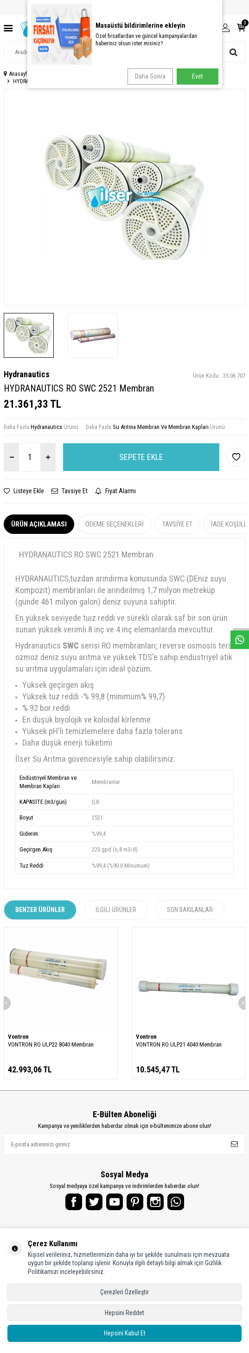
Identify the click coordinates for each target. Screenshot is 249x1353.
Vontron (18, 1036)
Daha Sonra (150, 76)
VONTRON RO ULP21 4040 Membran (179, 1044)
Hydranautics (27, 374)
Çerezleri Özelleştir (124, 1292)
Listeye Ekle (24, 491)
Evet (197, 76)
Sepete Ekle (141, 457)
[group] (124, 197)
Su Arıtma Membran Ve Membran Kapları (161, 426)
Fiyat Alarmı (115, 491)
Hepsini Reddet (124, 1312)
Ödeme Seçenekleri (114, 524)
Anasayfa (17, 74)
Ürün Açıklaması (39, 524)
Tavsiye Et (69, 491)
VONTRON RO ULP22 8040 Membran (51, 1044)
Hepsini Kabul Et (125, 1333)
